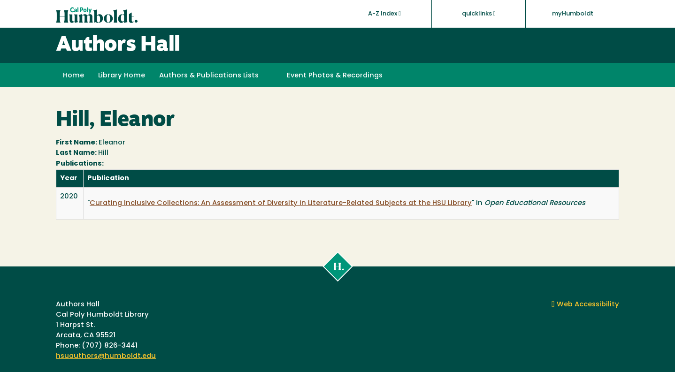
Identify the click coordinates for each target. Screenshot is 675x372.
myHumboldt (572, 14)
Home (73, 75)
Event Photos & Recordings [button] (335, 75)
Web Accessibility (585, 304)
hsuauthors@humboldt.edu (106, 356)
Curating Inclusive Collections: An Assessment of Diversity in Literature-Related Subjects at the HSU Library (281, 203)
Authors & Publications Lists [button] (209, 75)
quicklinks (479, 13)
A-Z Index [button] (384, 13)
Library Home (121, 75)
